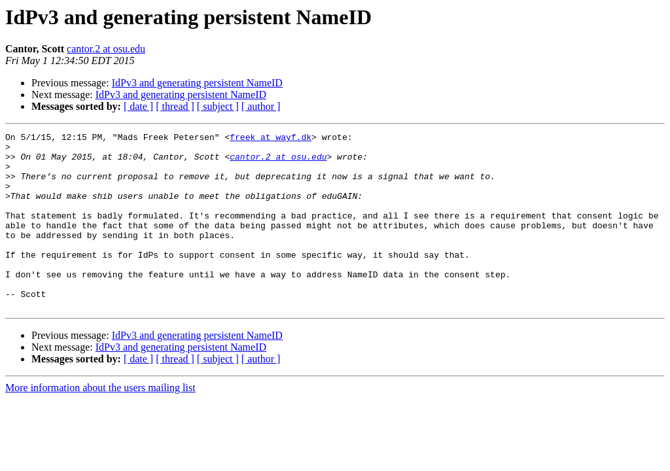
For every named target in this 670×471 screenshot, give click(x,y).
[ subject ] (218, 106)
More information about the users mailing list (100, 422)
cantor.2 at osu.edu (106, 48)
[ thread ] (175, 106)
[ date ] (138, 106)
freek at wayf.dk (270, 139)
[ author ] (261, 106)
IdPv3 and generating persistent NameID (197, 82)
